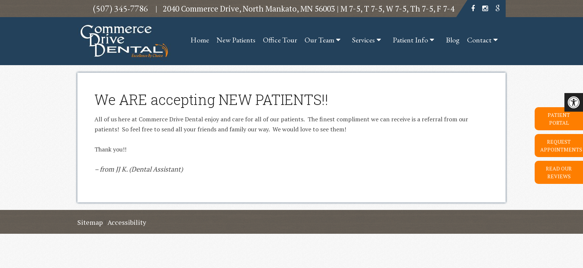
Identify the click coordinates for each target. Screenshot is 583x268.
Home (199, 40)
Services (363, 40)
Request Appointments (561, 145)
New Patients (235, 40)
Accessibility (126, 222)
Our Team (319, 40)
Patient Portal (559, 118)
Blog (453, 40)
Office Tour (280, 40)
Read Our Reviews (559, 172)
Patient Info (410, 40)
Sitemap (90, 222)
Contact (479, 40)
